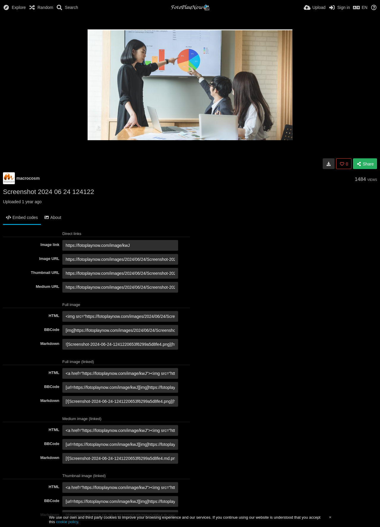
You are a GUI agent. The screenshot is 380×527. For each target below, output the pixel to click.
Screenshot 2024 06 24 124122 (48, 191)
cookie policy (67, 522)
